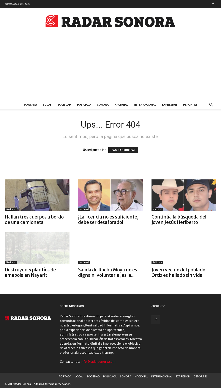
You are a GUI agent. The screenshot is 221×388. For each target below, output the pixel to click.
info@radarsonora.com (98, 362)
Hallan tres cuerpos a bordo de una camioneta (34, 219)
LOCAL (47, 104)
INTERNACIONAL (145, 104)
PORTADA (30, 104)
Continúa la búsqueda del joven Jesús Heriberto (179, 219)
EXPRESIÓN (169, 104)
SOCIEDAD (64, 104)
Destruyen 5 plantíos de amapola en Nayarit (30, 272)
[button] (211, 105)
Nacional (10, 209)
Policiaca (157, 262)
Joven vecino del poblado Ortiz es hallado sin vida (178, 272)
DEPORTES (190, 104)
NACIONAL (121, 104)
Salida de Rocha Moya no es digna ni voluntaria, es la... (107, 272)
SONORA (103, 104)
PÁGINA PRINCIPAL (123, 150)
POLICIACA (84, 104)
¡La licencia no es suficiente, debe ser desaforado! (108, 219)
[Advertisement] (110, 68)
